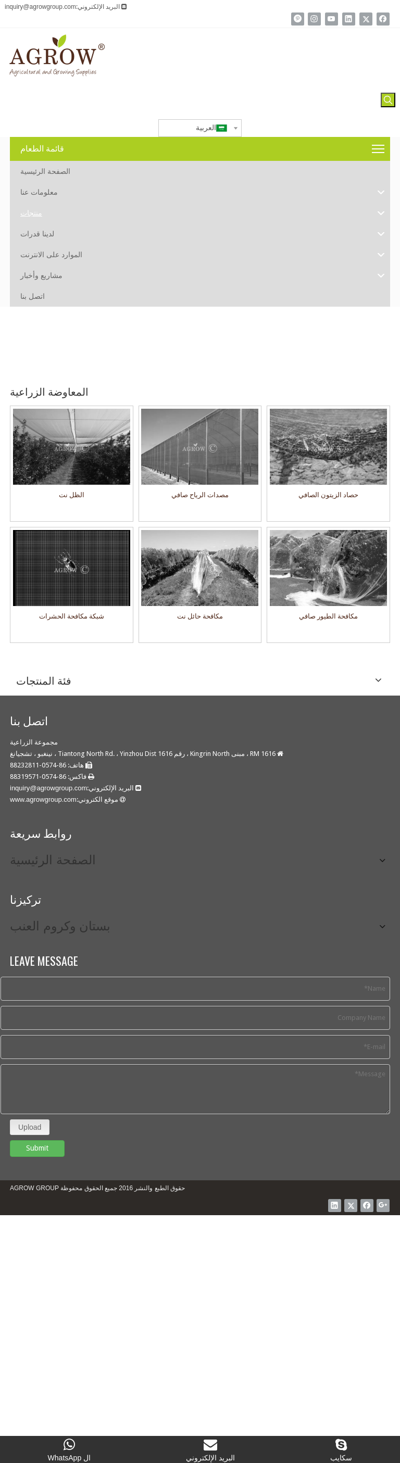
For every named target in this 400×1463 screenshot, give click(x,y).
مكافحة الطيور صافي (328, 616)
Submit (37, 1141)
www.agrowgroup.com (43, 799)
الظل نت (71, 495)
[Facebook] (383, 19)
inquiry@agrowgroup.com (40, 6)
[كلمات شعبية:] (388, 100)
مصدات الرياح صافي (200, 495)
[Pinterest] (297, 19)
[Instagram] (314, 19)
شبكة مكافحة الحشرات (71, 616)
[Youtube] (331, 19)
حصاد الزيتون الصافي (328, 495)
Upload (29, 1120)
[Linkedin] (348, 19)
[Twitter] (365, 19)
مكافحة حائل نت (200, 616)
